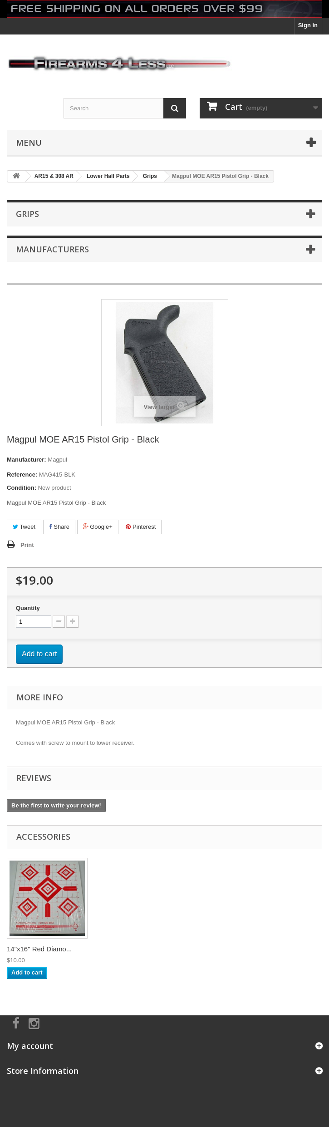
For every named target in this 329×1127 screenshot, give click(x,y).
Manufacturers (52, 249)
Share (59, 526)
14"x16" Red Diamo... (39, 949)
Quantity (28, 608)
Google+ (98, 526)
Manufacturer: (26, 459)
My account (30, 1045)
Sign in (308, 25)
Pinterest (141, 526)
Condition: (21, 487)
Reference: (22, 474)
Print (27, 544)
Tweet (24, 526)
